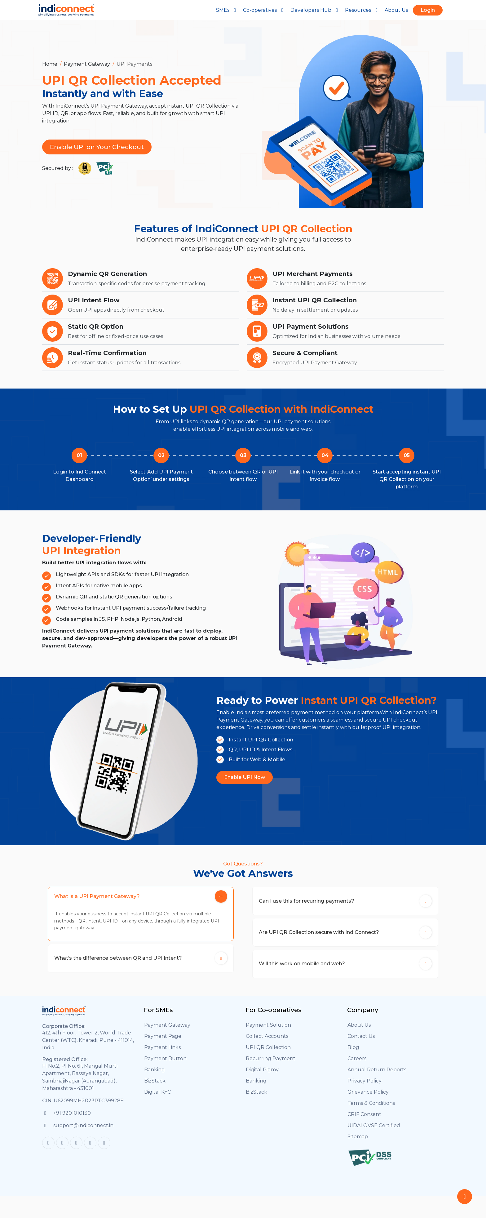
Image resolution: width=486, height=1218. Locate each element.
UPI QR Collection (268, 1053)
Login (428, 10)
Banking (154, 1075)
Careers (356, 1064)
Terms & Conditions (371, 1109)
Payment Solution (268, 1031)
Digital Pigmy (262, 1075)
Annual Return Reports (376, 1075)
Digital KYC (157, 1097)
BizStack (155, 1086)
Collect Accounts (267, 1042)
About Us (396, 10)
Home (49, 64)
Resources (362, 10)
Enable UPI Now (244, 777)
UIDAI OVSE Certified (373, 1131)
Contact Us (361, 1042)
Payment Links (162, 1053)
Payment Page (162, 1042)
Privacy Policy (364, 1086)
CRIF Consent (364, 1120)
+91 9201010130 (72, 1118)
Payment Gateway (87, 64)
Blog (353, 1053)
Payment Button (165, 1064)
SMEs (227, 10)
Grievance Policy (368, 1097)
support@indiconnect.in (83, 1131)
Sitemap (357, 1142)
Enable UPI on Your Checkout (97, 147)
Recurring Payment (270, 1064)
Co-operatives (264, 10)
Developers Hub (315, 10)
